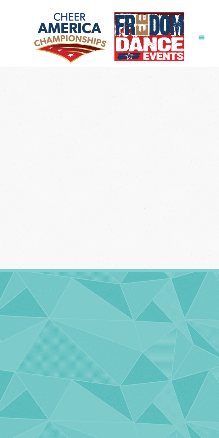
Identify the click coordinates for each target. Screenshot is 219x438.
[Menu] (201, 37)
